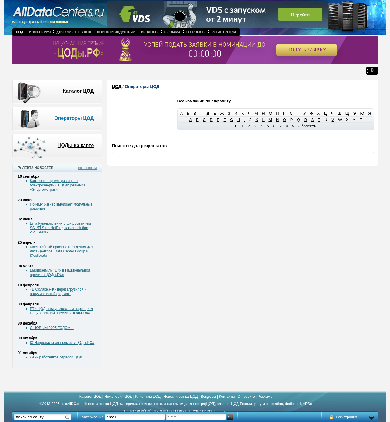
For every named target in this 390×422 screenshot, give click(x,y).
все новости (87, 168)
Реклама (172, 32)
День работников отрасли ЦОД (56, 357)
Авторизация (93, 417)
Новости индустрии (116, 32)
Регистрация (224, 32)
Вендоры (149, 32)
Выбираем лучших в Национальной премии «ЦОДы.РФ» (60, 272)
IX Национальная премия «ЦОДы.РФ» (62, 343)
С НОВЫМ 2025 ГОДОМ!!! (52, 328)
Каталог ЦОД (78, 91)
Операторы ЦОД (74, 118)
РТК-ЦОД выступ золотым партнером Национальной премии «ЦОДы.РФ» (61, 311)
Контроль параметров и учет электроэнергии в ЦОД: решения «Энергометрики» (57, 185)
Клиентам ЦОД (147, 396)
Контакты (227, 396)
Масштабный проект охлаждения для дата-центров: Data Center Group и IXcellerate (61, 251)
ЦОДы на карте (76, 145)
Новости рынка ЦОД (181, 396)
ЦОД (19, 32)
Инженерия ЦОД (118, 396)
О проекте (196, 32)
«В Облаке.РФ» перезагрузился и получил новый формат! (58, 291)
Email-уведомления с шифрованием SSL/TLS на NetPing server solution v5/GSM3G (60, 227)
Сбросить (307, 126)
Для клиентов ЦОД (73, 32)
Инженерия (40, 32)
